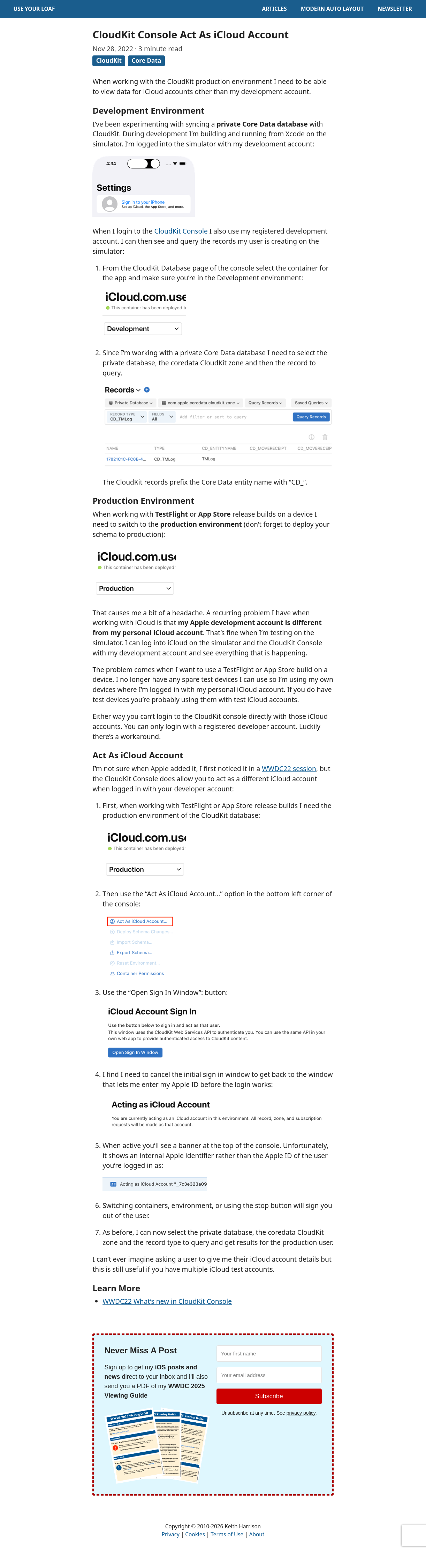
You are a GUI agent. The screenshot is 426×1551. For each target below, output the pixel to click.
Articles (274, 9)
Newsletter (395, 9)
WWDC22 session (289, 768)
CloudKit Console (181, 231)
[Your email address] (269, 1375)
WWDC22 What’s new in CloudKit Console (167, 1301)
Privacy (171, 1534)
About (257, 1534)
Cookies (195, 1534)
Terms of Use (227, 1534)
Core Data (146, 60)
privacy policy (301, 1413)
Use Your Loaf (34, 9)
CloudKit (109, 60)
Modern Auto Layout (332, 9)
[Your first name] (269, 1353)
